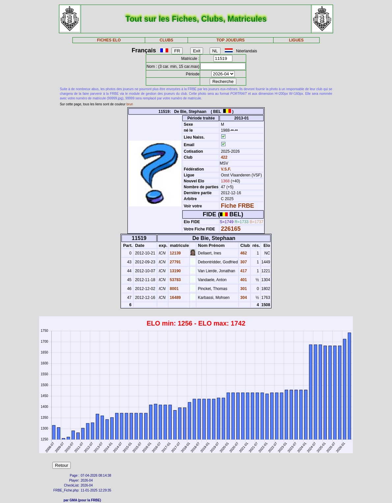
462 (243, 253)
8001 (174, 288)
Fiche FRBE (237, 205)
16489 (175, 297)
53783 (175, 280)
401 (243, 280)
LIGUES (296, 40)
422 (223, 157)
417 (243, 271)
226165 (231, 228)
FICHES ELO (109, 40)
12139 (175, 253)
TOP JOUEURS (231, 40)
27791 (175, 262)
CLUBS (166, 40)
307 (243, 262)
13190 (175, 271)
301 (243, 288)
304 (243, 297)
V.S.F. (226, 169)
